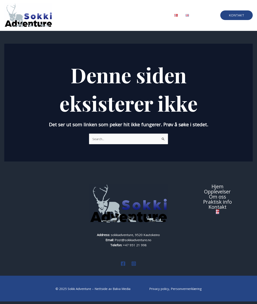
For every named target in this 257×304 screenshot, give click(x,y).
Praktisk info (138, 16)
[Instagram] (133, 266)
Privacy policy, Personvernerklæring (175, 291)
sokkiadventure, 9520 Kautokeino (135, 237)
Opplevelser (96, 16)
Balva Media (122, 291)
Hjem (76, 16)
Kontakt (159, 16)
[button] (236, 16)
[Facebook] (123, 266)
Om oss (117, 16)
